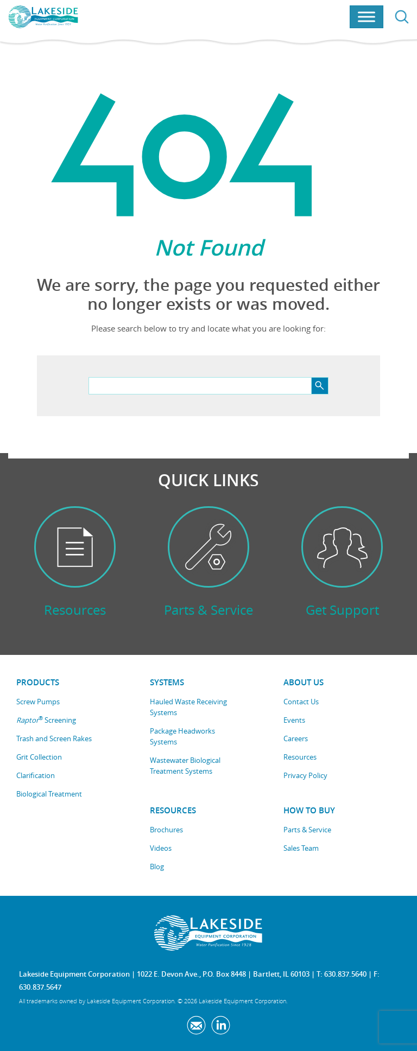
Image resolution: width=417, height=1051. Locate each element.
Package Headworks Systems (182, 736)
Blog (157, 866)
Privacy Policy (305, 775)
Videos (161, 848)
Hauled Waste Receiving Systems (188, 707)
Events (294, 720)
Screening (46, 720)
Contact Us (301, 701)
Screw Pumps (38, 701)
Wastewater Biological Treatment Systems (185, 765)
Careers (295, 738)
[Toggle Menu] (366, 17)
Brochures (166, 830)
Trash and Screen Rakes (54, 738)
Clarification (35, 775)
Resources (300, 757)
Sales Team (301, 848)
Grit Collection (39, 757)
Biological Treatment (49, 794)
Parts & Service (307, 830)
